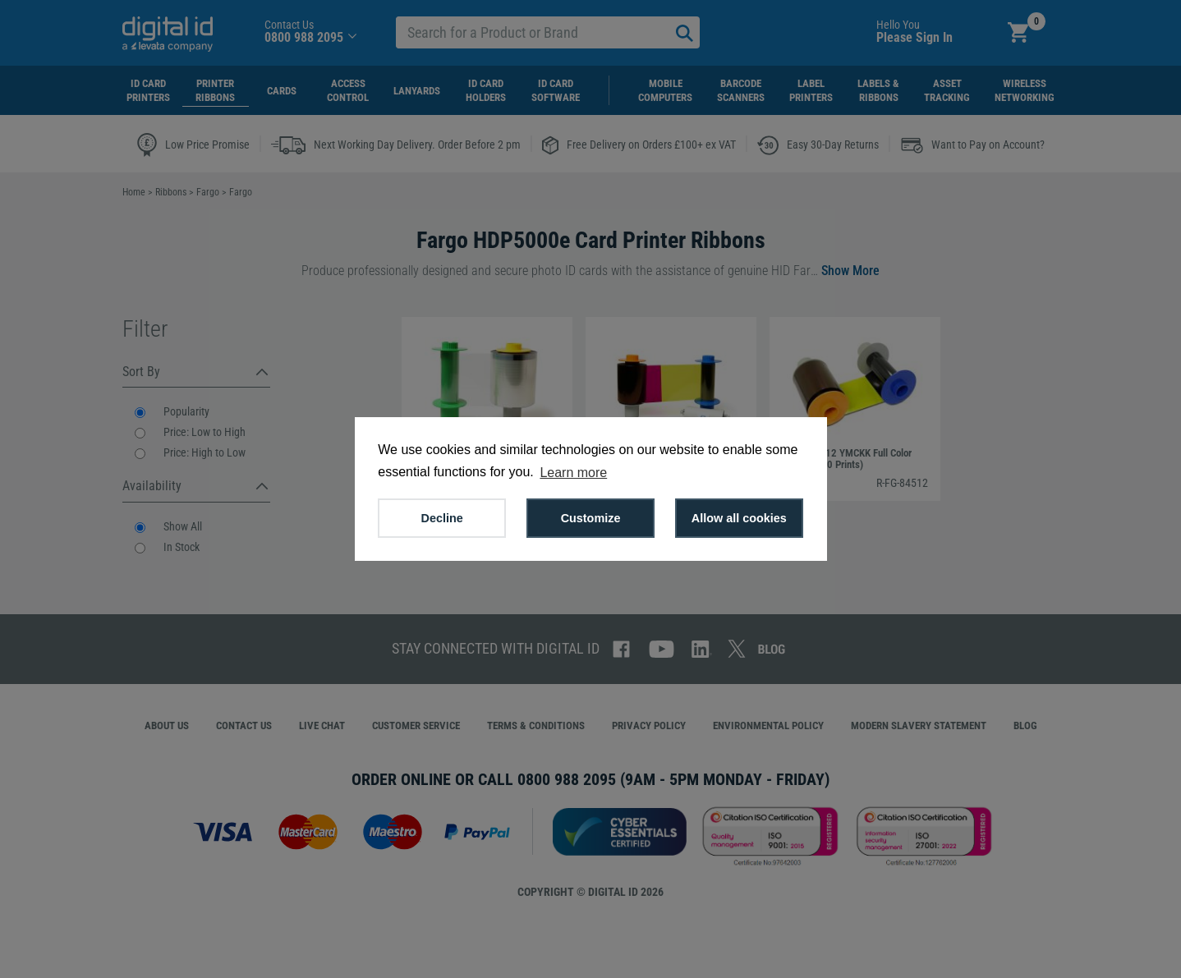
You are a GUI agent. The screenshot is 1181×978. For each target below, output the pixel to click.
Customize (591, 518)
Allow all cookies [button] (739, 518)
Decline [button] (442, 518)
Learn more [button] (573, 473)
